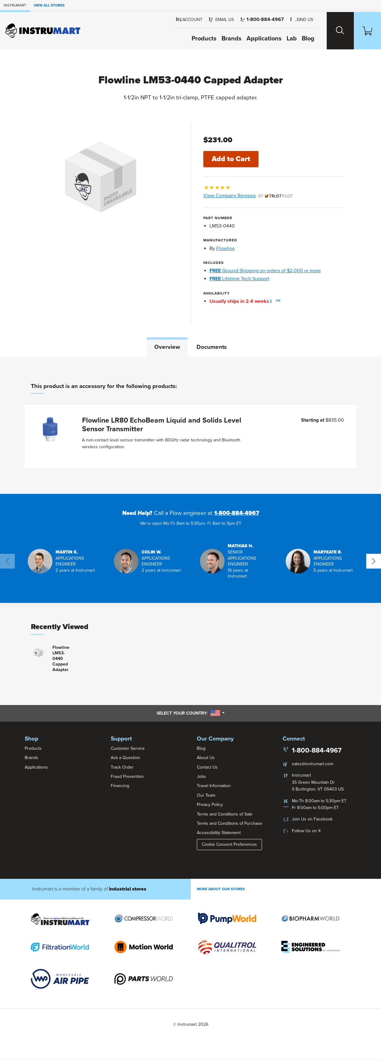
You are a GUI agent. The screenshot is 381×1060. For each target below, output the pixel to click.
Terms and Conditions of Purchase (229, 824)
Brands (225, 38)
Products (197, 38)
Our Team (206, 796)
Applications (257, 38)
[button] (215, 19)
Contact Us (207, 768)
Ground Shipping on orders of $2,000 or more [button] (265, 271)
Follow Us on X (306, 831)
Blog (302, 38)
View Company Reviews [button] (248, 196)
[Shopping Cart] (366, 30)
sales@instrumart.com (312, 764)
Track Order (122, 768)
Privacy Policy (210, 805)
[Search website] (336, 30)
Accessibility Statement (219, 833)
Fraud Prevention (127, 777)
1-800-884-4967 (236, 514)
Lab (285, 38)
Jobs (201, 777)
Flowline (225, 249)
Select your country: (191, 714)
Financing (120, 786)
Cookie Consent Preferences (229, 845)
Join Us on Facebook (312, 820)
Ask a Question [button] (125, 758)
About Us (206, 758)
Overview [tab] (167, 347)
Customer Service (128, 749)
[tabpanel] (190, 426)
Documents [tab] (212, 347)
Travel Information (214, 786)
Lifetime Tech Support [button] (239, 279)
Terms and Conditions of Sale (224, 815)
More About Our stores (221, 890)
